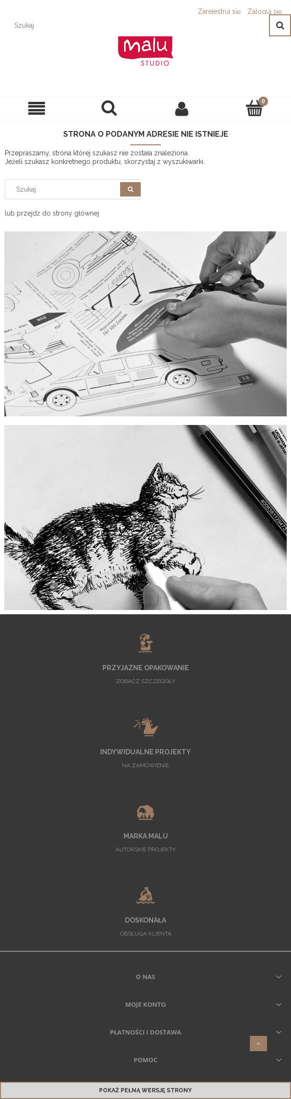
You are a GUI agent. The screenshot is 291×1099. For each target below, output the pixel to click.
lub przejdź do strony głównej (52, 213)
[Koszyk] (254, 108)
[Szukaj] (280, 25)
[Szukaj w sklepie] (137, 25)
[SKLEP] (36, 109)
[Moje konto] (182, 108)
